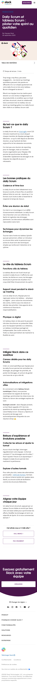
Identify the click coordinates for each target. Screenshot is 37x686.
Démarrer (27, 3)
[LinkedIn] (8, 607)
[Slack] (6, 3)
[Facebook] (16, 607)
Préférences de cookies (9, 664)
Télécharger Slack (8, 655)
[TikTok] (29, 607)
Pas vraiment (18, 541)
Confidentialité (6, 660)
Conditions (17, 660)
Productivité (7, 12)
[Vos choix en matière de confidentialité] (17, 669)
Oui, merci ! (18, 534)
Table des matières (9, 63)
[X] (21, 607)
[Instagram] (12, 607)
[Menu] (34, 2)
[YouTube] (25, 607)
